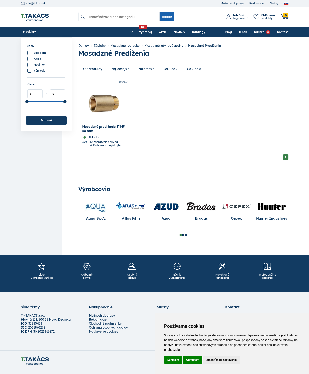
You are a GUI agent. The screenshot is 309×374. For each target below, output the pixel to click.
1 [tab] (181, 238)
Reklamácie (256, 3)
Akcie (99, 32)
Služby (274, 3)
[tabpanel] (95, 214)
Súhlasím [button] (173, 359)
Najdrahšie (149, 69)
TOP (92, 69)
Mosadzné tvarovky (125, 46)
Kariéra (259, 32)
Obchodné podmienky (105, 327)
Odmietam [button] (192, 359)
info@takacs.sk (33, 3)
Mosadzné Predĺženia (204, 46)
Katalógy (134, 32)
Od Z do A (199, 69)
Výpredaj (81, 32)
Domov (83, 46)
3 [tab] (186, 238)
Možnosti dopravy (232, 3)
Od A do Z (174, 69)
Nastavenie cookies (103, 335)
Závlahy (100, 46)
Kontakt (282, 32)
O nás (243, 32)
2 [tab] (183, 238)
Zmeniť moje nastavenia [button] (221, 359)
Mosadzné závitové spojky (163, 46)
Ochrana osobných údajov (108, 331)
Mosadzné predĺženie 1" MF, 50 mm (103, 133)
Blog (228, 32)
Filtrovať (46, 120)
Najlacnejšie (122, 69)
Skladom (40, 53)
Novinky (115, 32)
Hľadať (167, 17)
